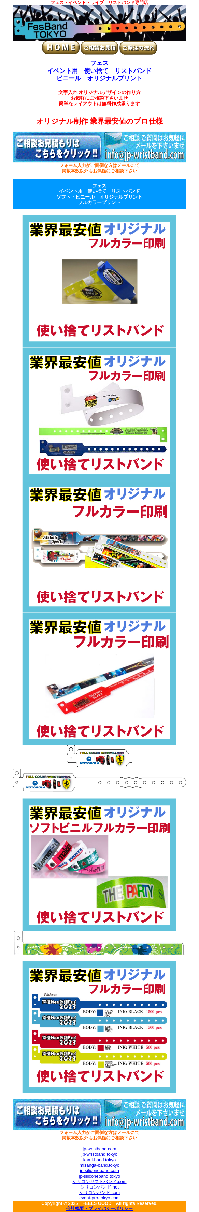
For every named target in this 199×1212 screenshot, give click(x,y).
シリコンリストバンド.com (99, 1181)
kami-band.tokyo (99, 1159)
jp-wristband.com (99, 1148)
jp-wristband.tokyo (99, 1154)
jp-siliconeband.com (99, 1170)
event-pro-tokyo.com (99, 1197)
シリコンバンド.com (99, 1192)
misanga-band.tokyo (99, 1165)
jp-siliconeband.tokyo (99, 1176)
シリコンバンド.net (99, 1187)
